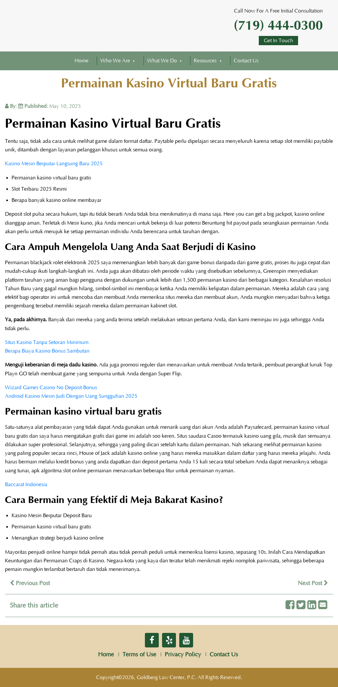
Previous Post (30, 583)
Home (81, 61)
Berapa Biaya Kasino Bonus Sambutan (47, 351)
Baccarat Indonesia (26, 484)
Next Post (313, 583)
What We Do (162, 61)
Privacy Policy (183, 654)
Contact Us (246, 61)
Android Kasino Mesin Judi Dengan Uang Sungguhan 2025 (71, 396)
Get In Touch (278, 41)
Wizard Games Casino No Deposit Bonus (51, 387)
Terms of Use (139, 654)
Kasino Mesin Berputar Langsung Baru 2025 (54, 164)
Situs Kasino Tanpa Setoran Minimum (46, 342)
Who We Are (115, 61)
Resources (205, 61)
